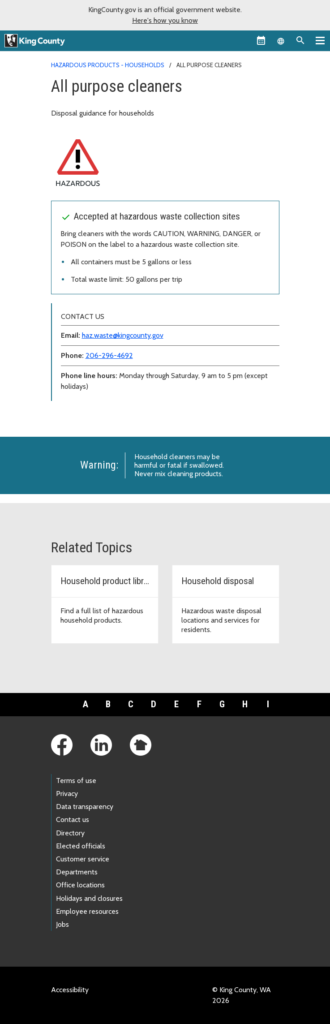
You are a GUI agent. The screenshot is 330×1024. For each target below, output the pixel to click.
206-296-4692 (109, 355)
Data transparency (84, 806)
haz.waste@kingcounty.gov (122, 335)
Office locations (80, 885)
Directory (70, 833)
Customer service (82, 859)
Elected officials (80, 846)
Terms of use (76, 780)
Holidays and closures (89, 898)
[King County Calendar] (261, 40)
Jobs (62, 924)
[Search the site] (300, 40)
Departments (77, 872)
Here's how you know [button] (165, 20)
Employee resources (87, 911)
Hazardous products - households (107, 65)
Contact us (72, 819)
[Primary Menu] (320, 40)
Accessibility (70, 989)
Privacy (67, 793)
